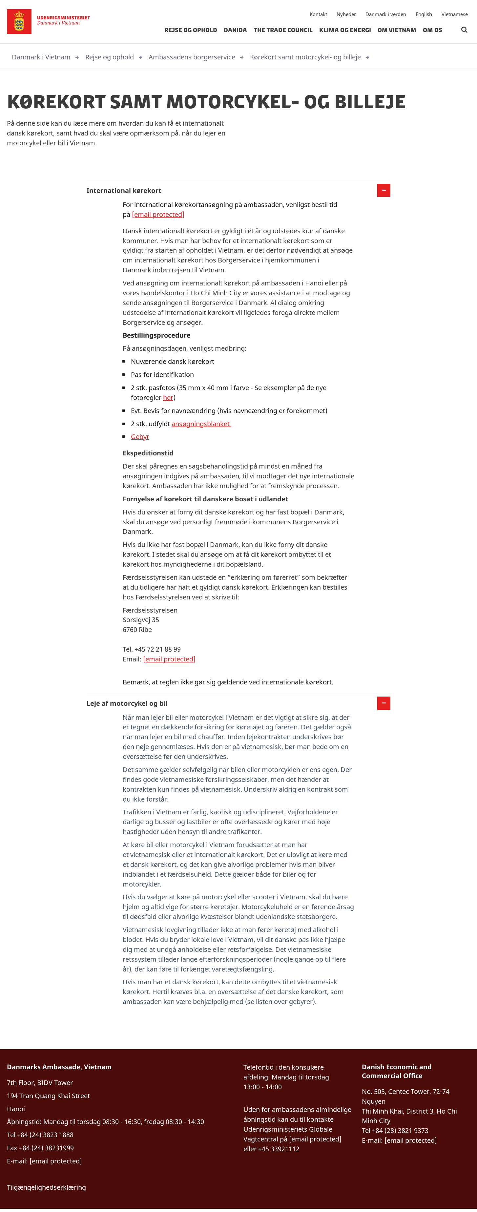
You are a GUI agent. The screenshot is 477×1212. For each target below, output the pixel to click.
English (424, 14)
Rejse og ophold (190, 30)
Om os (432, 30)
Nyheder (346, 14)
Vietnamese (455, 14)
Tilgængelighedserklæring (46, 1190)
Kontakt (318, 14)
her (168, 398)
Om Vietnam (397, 30)
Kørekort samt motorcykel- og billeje (305, 56)
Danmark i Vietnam (41, 56)
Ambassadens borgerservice (192, 56)
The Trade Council (283, 30)
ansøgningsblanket (201, 424)
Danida (235, 30)
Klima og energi (345, 30)
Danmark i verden (385, 14)
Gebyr (140, 437)
